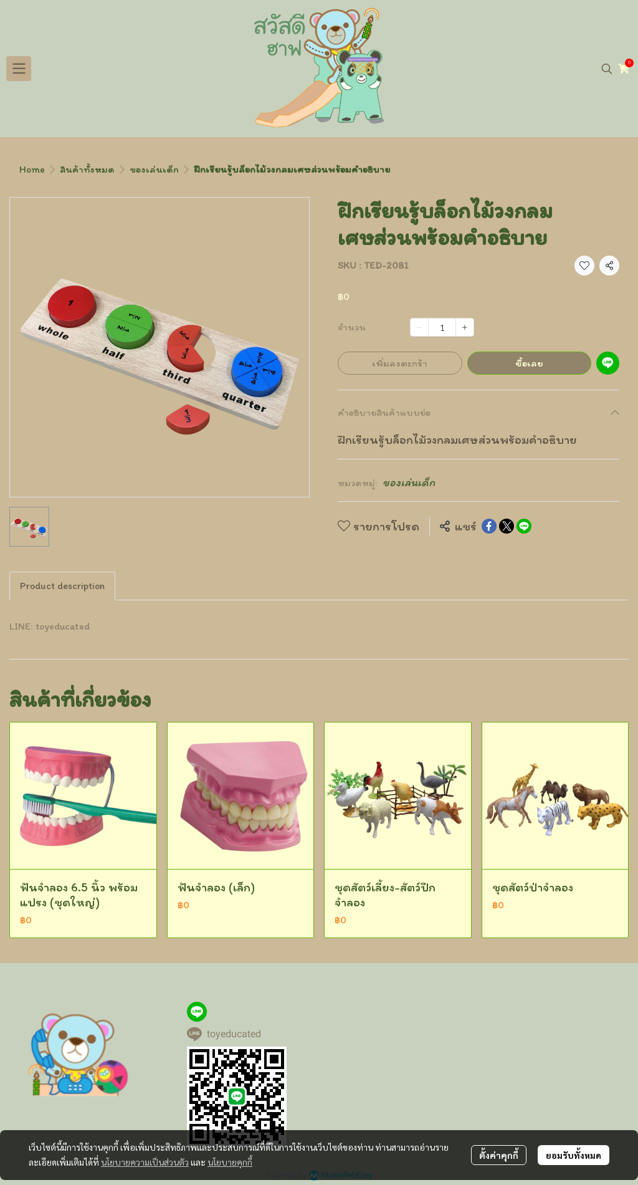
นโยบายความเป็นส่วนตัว (145, 1162)
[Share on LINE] (524, 526)
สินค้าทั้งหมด (87, 169)
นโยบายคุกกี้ (229, 1162)
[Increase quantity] (465, 327)
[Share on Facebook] (489, 526)
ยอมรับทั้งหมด (573, 1155)
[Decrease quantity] (419, 327)
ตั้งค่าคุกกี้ (498, 1155)
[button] (607, 68)
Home (32, 169)
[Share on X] (506, 526)
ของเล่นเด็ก (154, 169)
